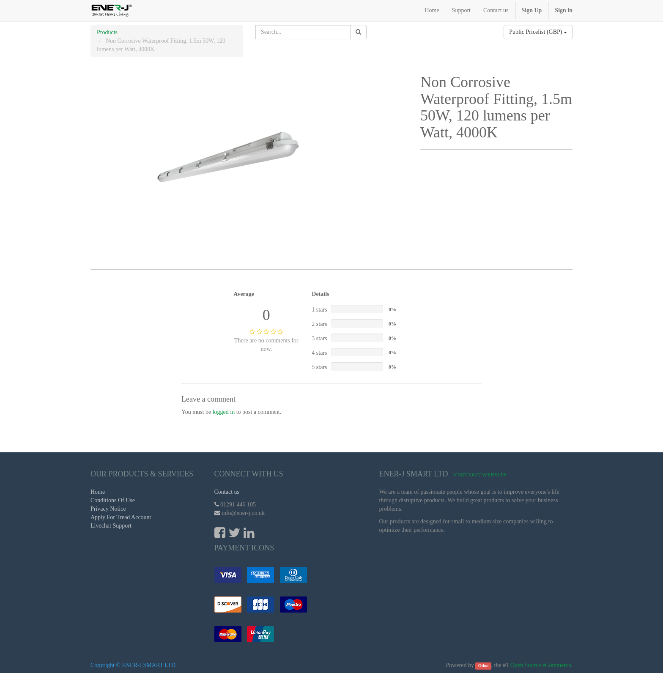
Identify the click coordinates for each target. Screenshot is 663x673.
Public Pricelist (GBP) (538, 32)
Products (107, 32)
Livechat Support (111, 526)
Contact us (227, 492)
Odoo (483, 665)
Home (97, 492)
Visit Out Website (480, 474)
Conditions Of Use (112, 500)
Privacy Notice (108, 509)
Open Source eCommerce (540, 665)
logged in (224, 412)
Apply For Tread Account (120, 517)
